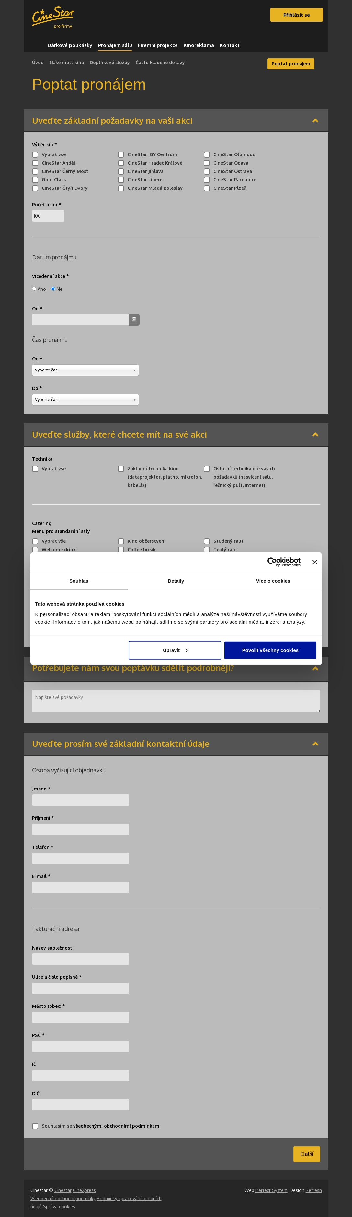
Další (306, 1153)
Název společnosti (53, 947)
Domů (37, 45)
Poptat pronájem (291, 63)
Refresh (314, 1190)
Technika (42, 458)
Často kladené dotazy (160, 62)
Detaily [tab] (176, 581)
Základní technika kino (163, 477)
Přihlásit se (296, 15)
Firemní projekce (158, 45)
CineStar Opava (229, 162)
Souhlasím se (100, 1126)
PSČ (38, 1035)
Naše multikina (67, 62)
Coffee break (140, 549)
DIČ (36, 1093)
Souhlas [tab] (78, 581)
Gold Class (52, 179)
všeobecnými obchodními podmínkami (117, 1126)
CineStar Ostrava (231, 171)
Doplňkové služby (110, 62)
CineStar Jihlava (144, 171)
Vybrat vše (52, 154)
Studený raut (227, 541)
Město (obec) (48, 1006)
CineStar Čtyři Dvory (63, 188)
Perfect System (271, 1190)
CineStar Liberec (144, 179)
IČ (34, 1064)
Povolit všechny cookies (270, 650)
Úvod (38, 62)
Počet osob (46, 204)
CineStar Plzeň (228, 188)
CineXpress (84, 1190)
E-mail (41, 876)
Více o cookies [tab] (273, 581)
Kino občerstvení (144, 541)
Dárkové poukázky (70, 45)
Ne (59, 289)
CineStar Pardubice (233, 179)
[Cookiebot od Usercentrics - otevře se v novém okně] (272, 562)
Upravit (175, 650)
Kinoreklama (199, 45)
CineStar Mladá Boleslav (153, 188)
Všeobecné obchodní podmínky (63, 1198)
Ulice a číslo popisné (57, 977)
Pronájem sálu (115, 45)
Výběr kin (44, 144)
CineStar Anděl (57, 162)
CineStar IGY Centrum (150, 154)
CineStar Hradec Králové (153, 162)
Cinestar (63, 1190)
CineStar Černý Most (63, 171)
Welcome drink (57, 549)
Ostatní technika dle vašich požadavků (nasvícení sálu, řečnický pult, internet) (242, 477)
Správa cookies (59, 1206)
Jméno (41, 788)
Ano (42, 289)
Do (37, 388)
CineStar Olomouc (232, 154)
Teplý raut (223, 549)
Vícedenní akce (50, 276)
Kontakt (230, 45)
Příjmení (43, 818)
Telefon (42, 847)
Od (37, 308)
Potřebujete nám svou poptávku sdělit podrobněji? (133, 668)
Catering (61, 527)
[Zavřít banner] (314, 562)
